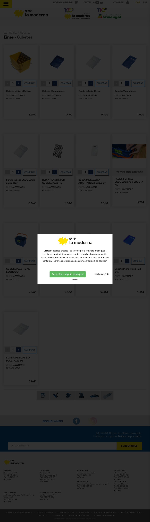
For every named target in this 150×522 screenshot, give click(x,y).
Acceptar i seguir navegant (68, 261)
